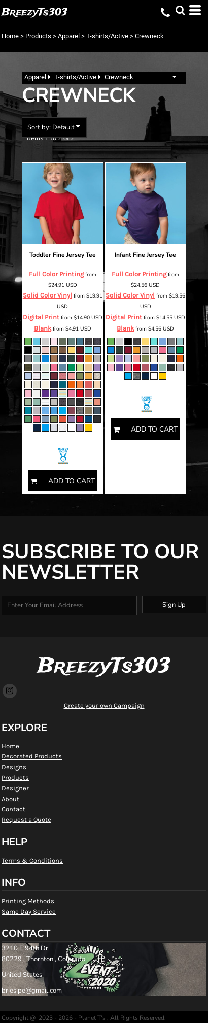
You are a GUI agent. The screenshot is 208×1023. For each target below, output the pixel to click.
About (10, 799)
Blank (42, 328)
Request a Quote (26, 819)
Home (10, 36)
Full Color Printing (56, 274)
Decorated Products (32, 756)
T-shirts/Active (107, 36)
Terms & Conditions (32, 860)
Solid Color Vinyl (47, 295)
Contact (13, 809)
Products (38, 36)
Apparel (69, 36)
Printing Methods (28, 901)
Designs (14, 767)
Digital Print (41, 317)
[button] (180, 10)
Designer (15, 788)
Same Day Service (29, 911)
